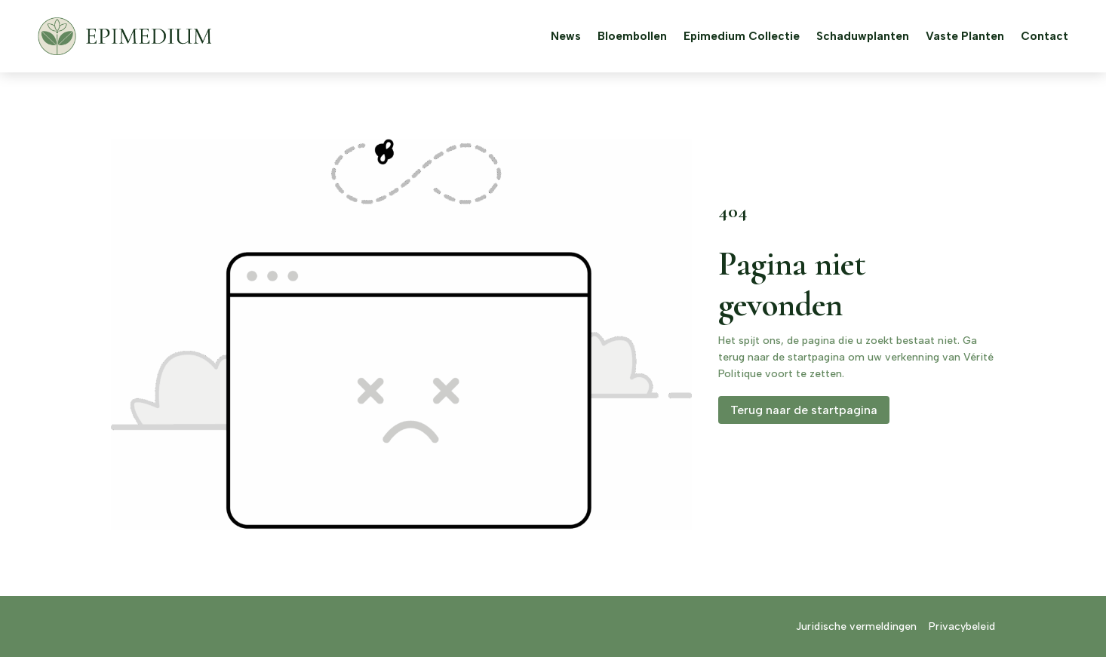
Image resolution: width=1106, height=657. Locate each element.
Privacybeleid (962, 626)
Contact (1044, 36)
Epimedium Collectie (742, 36)
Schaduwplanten (862, 36)
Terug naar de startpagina (803, 410)
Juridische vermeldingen (856, 626)
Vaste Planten (965, 36)
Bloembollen (632, 36)
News (566, 36)
